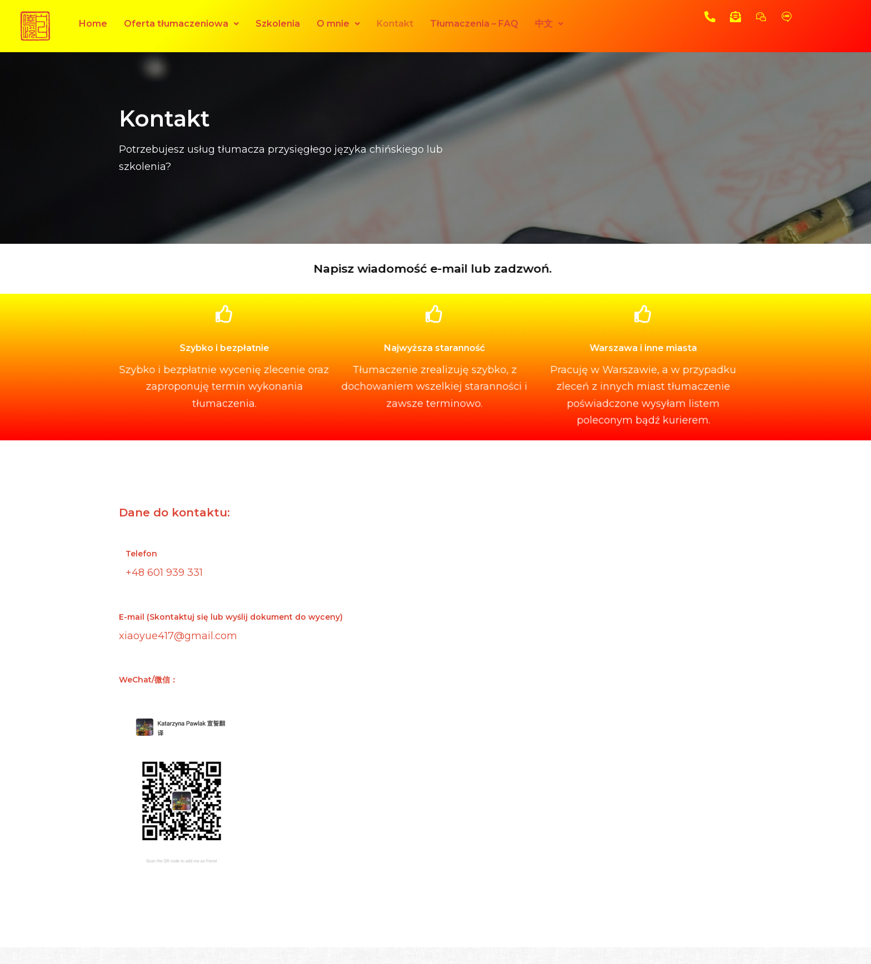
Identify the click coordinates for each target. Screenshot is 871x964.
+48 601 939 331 (164, 572)
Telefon (141, 554)
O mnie (338, 23)
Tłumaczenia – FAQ (474, 23)
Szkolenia (278, 23)
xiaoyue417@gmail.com (178, 636)
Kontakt (395, 23)
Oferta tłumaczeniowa (181, 23)
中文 (549, 23)
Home (93, 23)
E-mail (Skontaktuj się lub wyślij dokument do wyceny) (231, 617)
